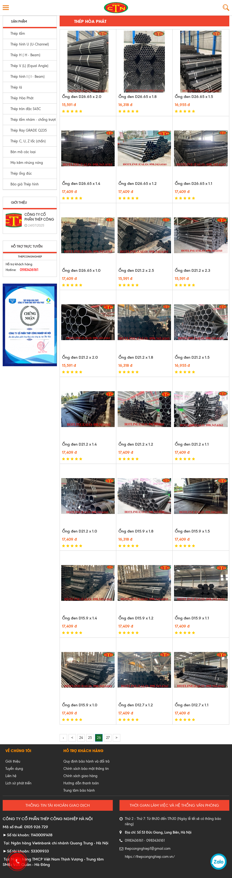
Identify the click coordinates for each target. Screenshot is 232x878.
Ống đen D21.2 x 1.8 (135, 357)
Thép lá (16, 87)
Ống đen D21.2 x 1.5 (192, 357)
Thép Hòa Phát (21, 98)
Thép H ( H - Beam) (25, 55)
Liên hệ (10, 776)
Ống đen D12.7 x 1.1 (191, 705)
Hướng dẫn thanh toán (81, 783)
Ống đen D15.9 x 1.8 (135, 531)
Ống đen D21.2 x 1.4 (79, 444)
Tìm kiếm (226, 7)
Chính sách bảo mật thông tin (86, 769)
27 (108, 738)
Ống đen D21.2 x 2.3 (192, 270)
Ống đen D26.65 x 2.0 (81, 96)
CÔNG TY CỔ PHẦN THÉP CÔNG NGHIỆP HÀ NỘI (39, 219)
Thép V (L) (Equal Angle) (29, 66)
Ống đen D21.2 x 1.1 (192, 444)
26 (99, 738)
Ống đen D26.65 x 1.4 (81, 183)
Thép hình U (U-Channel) (29, 44)
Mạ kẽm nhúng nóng (26, 163)
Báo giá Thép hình (24, 184)
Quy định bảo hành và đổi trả (86, 761)
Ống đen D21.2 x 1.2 (135, 444)
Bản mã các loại (23, 152)
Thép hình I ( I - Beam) (27, 77)
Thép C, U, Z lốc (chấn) (28, 141)
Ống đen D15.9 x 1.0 (79, 705)
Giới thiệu (12, 761)
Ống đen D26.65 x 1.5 (194, 96)
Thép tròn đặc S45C (25, 109)
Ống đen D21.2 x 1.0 (79, 531)
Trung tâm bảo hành (79, 790)
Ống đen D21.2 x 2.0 (80, 357)
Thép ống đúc (21, 173)
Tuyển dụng (14, 769)
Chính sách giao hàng (80, 776)
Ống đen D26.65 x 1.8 (137, 96)
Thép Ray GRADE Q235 (28, 130)
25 (90, 738)
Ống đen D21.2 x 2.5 (136, 270)
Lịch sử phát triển (18, 783)
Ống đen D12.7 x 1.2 (135, 705)
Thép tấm (17, 33)
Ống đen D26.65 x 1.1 (193, 183)
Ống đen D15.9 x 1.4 (79, 618)
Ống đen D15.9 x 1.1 (192, 618)
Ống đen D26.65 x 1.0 (81, 270)
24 (81, 738)
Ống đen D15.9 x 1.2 (135, 618)
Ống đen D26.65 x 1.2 (137, 183)
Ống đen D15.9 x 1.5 (192, 531)
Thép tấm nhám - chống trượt (33, 120)
